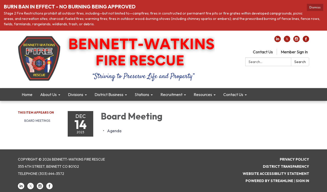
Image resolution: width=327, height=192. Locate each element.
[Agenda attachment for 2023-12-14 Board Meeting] (114, 130)
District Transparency (286, 166)
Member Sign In (294, 51)
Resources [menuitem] (203, 94)
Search (300, 61)
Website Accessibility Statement (276, 173)
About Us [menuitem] (48, 94)
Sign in (302, 180)
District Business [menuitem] (109, 94)
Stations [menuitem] (142, 94)
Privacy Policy (294, 159)
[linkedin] (277, 40)
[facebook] (306, 40)
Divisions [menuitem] (75, 94)
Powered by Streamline (269, 180)
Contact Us (263, 51)
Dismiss (315, 7)
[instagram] (296, 40)
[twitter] (287, 40)
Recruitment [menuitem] (171, 94)
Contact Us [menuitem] (233, 94)
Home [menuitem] (27, 94)
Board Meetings (37, 121)
